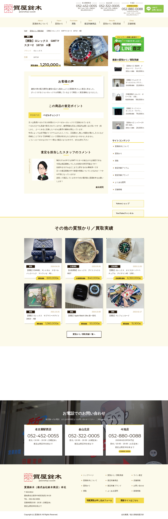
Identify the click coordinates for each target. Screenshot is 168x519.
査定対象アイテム (122, 168)
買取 (28, 37)
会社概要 (124, 515)
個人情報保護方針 (137, 515)
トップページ (88, 475)
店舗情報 (118, 189)
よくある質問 (120, 182)
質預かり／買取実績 (37, 31)
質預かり (118, 153)
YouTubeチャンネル (125, 213)
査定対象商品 (112, 480)
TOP (25, 31)
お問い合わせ (138, 486)
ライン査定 (137, 475)
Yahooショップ (123, 204)
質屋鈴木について (122, 146)
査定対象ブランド (122, 175)
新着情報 (136, 491)
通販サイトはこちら (129, 500)
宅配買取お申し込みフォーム (99, 500)
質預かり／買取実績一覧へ (84, 334)
